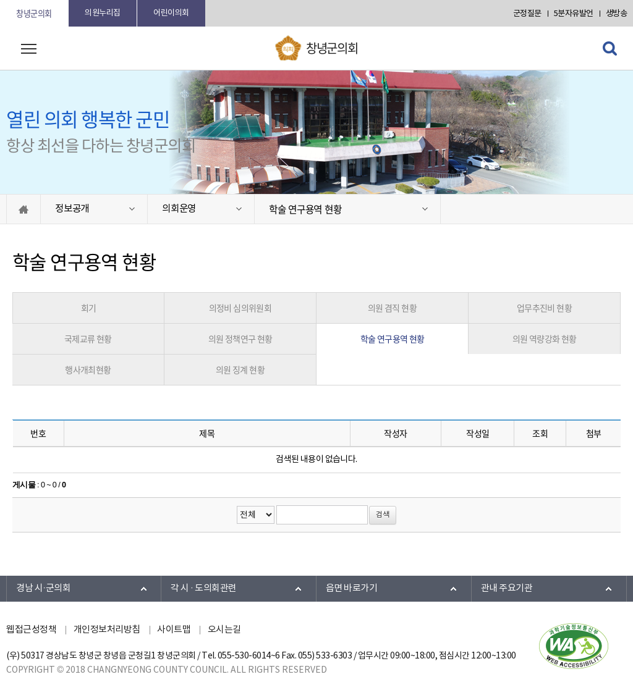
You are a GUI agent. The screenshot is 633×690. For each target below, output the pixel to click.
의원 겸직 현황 (392, 307)
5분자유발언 (573, 14)
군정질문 (527, 14)
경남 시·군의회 (43, 588)
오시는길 (224, 630)
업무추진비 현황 (544, 307)
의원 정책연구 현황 (240, 338)
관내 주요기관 (507, 588)
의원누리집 (103, 13)
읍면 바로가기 (352, 588)
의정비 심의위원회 (240, 307)
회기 (88, 307)
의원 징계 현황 (240, 369)
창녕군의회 (34, 13)
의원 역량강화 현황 (544, 338)
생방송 (616, 14)
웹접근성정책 (31, 630)
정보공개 (72, 208)
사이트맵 (173, 630)
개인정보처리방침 (107, 630)
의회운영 (179, 208)
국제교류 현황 (88, 338)
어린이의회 (171, 13)
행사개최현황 (88, 369)
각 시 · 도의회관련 (203, 588)
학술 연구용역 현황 (305, 209)
